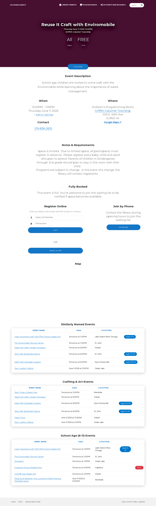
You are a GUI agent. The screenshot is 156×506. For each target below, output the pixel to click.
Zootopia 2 (19, 461)
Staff (20, 502)
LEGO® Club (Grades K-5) (25, 474)
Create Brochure (32, 502)
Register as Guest (55, 250)
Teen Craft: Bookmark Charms (27, 354)
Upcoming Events (18, 5)
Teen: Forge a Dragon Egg (26, 392)
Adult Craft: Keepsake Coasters (28, 362)
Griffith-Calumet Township (113, 110)
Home (13, 502)
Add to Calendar (43, 114)
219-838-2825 (43, 128)
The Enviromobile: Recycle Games (29, 343)
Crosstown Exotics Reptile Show (28, 468)
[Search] (134, 5)
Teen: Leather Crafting (24, 368)
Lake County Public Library (133, 502)
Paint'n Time (20, 418)
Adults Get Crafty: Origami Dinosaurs (30, 348)
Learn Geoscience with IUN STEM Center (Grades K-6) (37, 337)
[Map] (78, 292)
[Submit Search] (142, 5)
